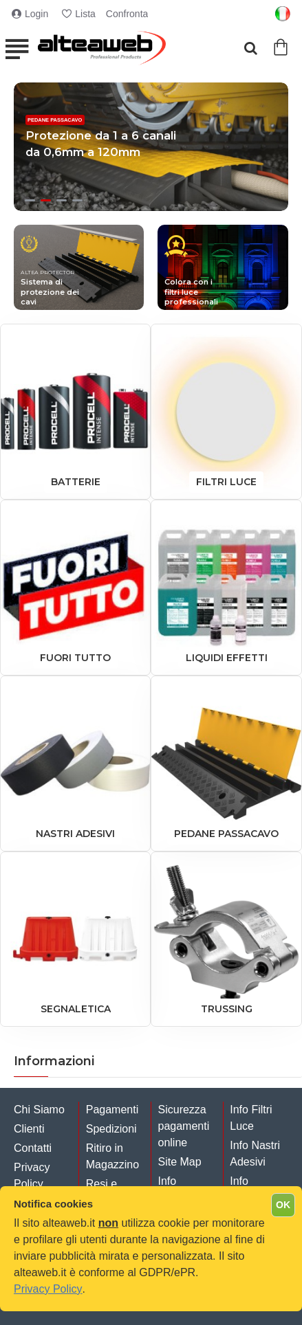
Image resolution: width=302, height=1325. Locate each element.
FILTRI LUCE (226, 482)
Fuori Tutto (75, 658)
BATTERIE (75, 482)
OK (283, 1204)
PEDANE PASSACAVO (226, 833)
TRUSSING (226, 1009)
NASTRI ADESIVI (75, 833)
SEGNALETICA (76, 1009)
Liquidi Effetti (227, 658)
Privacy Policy (48, 1289)
